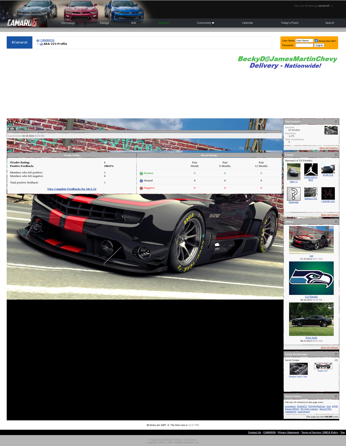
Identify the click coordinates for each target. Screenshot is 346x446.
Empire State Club (298, 376)
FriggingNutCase (316, 406)
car (311, 255)
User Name (288, 40)
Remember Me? (325, 41)
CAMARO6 (47, 40)
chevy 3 (294, 181)
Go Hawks (311, 296)
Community (205, 23)
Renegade (293, 202)
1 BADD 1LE (328, 201)
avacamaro (290, 406)
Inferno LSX (311, 198)
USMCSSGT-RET (311, 178)
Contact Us (254, 432)
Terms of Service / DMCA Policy (319, 432)
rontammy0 (290, 411)
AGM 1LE (328, 174)
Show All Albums (329, 347)
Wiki (133, 23)
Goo (329, 406)
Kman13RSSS (292, 408)
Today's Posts (289, 23)
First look (311, 337)
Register (164, 23)
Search (329, 23)
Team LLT (322, 370)
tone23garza (304, 411)
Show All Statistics (328, 147)
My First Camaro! (309, 408)
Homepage (68, 23)
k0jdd (335, 406)
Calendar (247, 23)
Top (342, 432)
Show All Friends (329, 214)
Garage (104, 23)
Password (287, 45)
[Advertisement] (118, 84)
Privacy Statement (288, 432)
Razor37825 (326, 408)
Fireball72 (302, 406)
